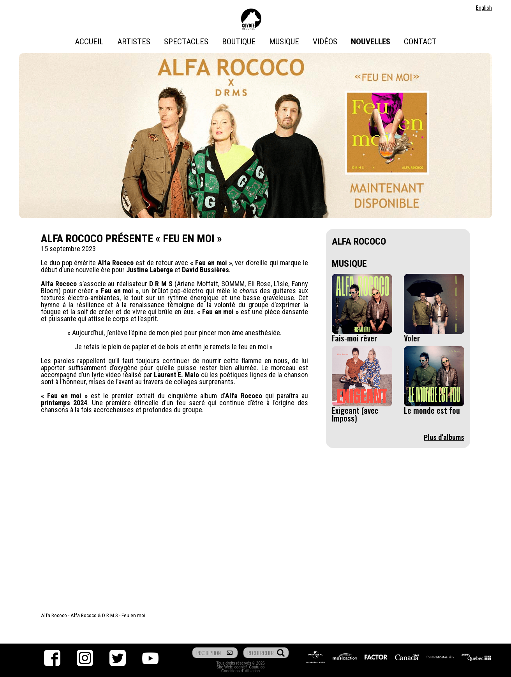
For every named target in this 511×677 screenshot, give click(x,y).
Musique (284, 41)
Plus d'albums (444, 437)
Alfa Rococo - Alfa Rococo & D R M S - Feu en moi (93, 615)
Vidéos (325, 41)
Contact (420, 41)
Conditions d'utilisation (240, 671)
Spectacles (186, 41)
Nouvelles (370, 41)
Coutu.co (256, 667)
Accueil (89, 41)
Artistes (133, 41)
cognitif (240, 667)
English (484, 8)
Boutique (239, 41)
